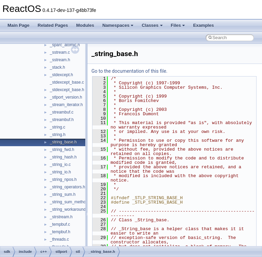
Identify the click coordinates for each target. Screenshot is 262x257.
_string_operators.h (67, 187)
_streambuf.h (62, 119)
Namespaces (118, 25)
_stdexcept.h (61, 74)
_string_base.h (63, 142)
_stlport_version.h (66, 97)
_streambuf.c (61, 112)
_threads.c (59, 239)
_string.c (57, 127)
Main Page (18, 25)
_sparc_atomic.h (65, 44)
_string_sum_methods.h (71, 202)
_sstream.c (60, 52)
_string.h (58, 134)
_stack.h (57, 67)
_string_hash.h (63, 157)
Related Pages (53, 25)
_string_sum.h (62, 194)
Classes (152, 25)
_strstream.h (61, 217)
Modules (85, 25)
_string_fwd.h (62, 149)
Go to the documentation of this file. (129, 71)
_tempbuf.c (60, 224)
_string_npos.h (63, 179)
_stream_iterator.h (66, 104)
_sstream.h (60, 59)
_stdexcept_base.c (67, 82)
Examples (203, 25)
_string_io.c (60, 164)
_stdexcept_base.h (67, 89)
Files (178, 25)
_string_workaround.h (69, 209)
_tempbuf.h (60, 231)
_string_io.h (60, 172)
